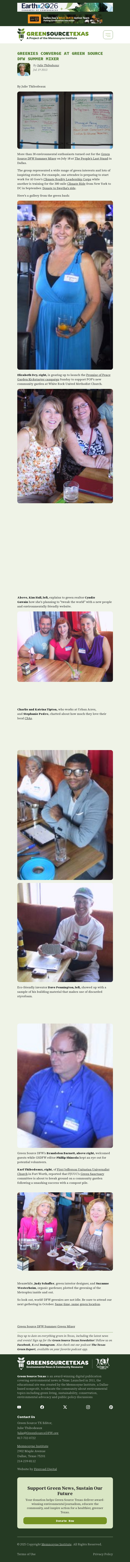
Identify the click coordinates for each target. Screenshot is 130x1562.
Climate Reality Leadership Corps (67, 179)
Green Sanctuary (92, 1174)
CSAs (28, 718)
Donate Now (65, 1521)
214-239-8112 (26, 1461)
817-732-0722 (26, 1438)
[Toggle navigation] (108, 34)
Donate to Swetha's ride (58, 188)
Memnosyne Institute (32, 1446)
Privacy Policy (103, 1554)
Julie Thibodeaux (48, 65)
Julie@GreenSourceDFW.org (38, 1433)
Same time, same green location (77, 1304)
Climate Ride (76, 184)
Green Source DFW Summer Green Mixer (46, 1326)
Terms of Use (26, 1554)
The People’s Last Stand (91, 158)
